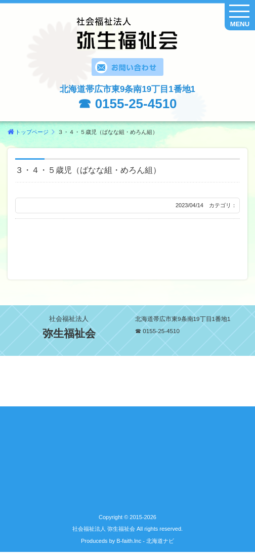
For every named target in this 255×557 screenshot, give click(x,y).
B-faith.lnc (128, 541)
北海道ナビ (160, 541)
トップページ (32, 132)
